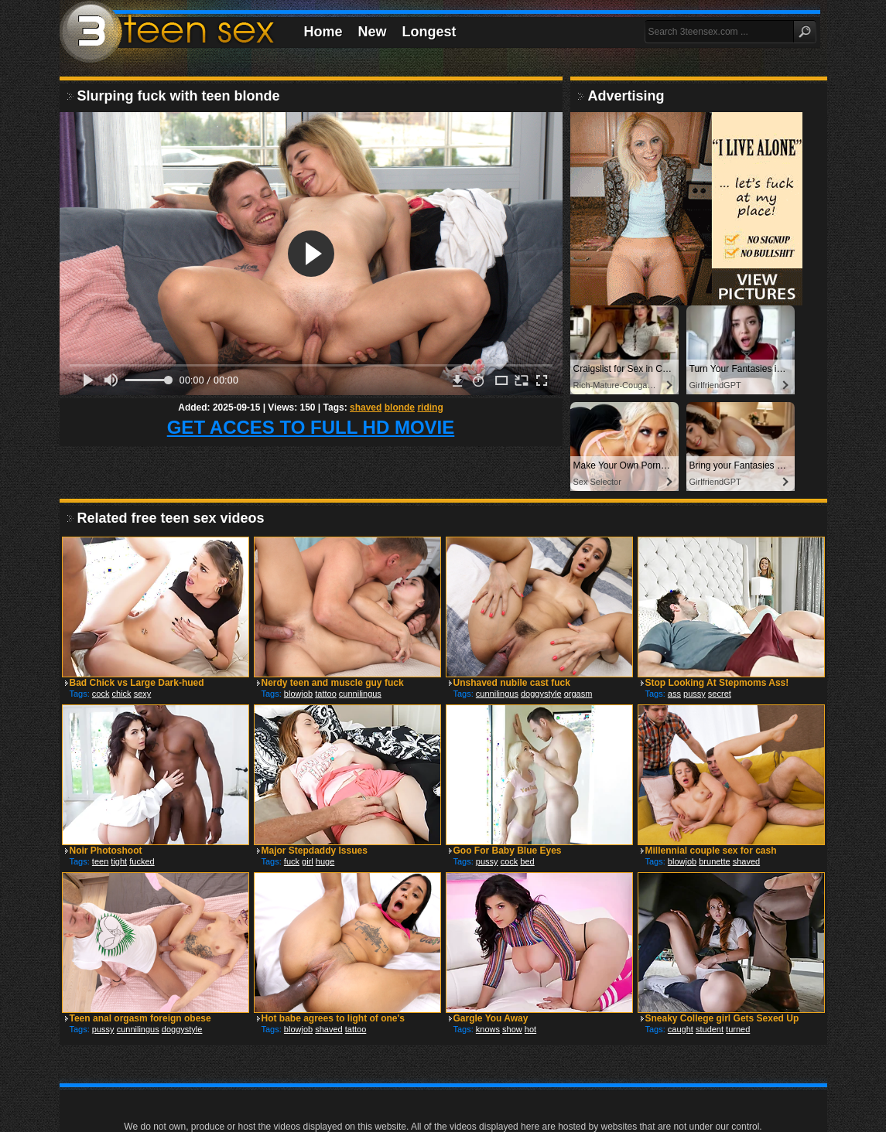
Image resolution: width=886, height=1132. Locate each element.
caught (680, 1029)
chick (122, 693)
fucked (141, 861)
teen (100, 861)
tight (119, 861)
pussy (694, 693)
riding (430, 407)
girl (307, 861)
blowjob (298, 693)
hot (530, 1029)
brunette (714, 861)
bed (527, 861)
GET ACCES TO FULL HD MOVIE (311, 427)
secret (719, 693)
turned (738, 1029)
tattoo (326, 693)
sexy (143, 693)
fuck (291, 861)
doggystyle (541, 693)
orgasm (578, 693)
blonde (400, 407)
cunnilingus (360, 693)
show (512, 1029)
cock (101, 693)
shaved (365, 407)
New (372, 31)
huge (325, 861)
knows (488, 1029)
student (710, 1029)
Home (323, 31)
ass (674, 693)
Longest (429, 31)
